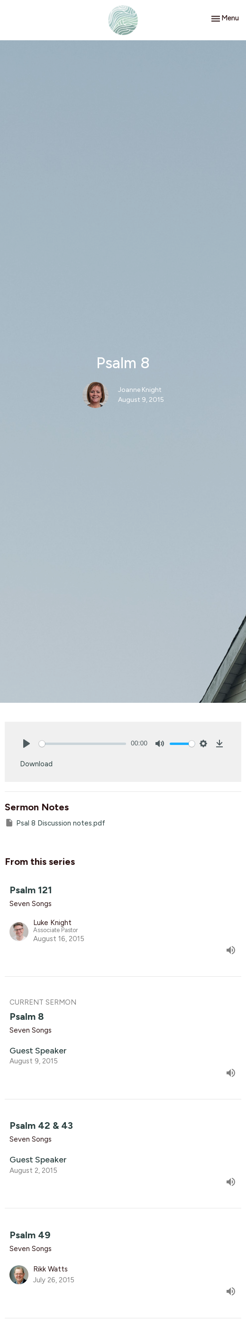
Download (36, 764)
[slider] (82, 743)
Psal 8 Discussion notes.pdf (55, 822)
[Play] (26, 743)
